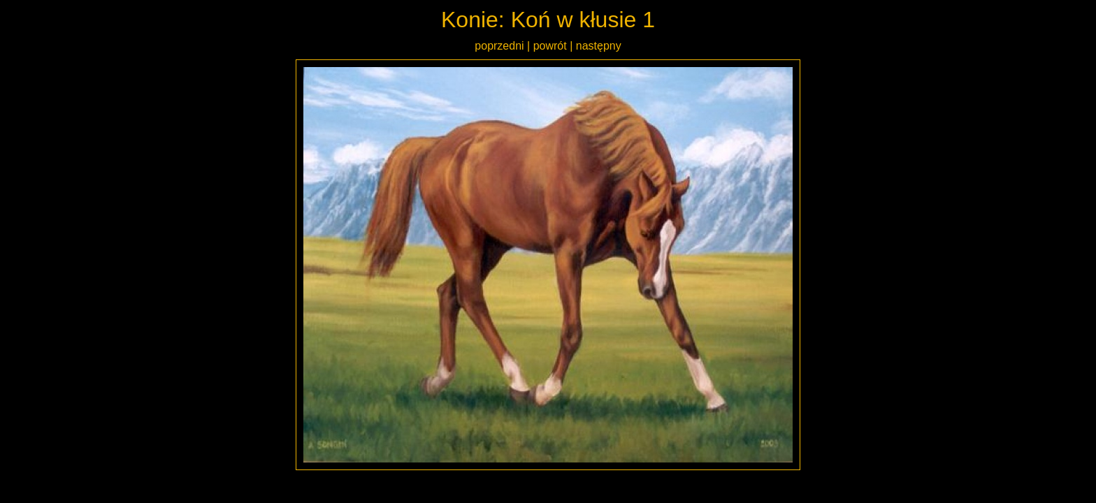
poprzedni (499, 46)
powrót (550, 46)
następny (598, 46)
